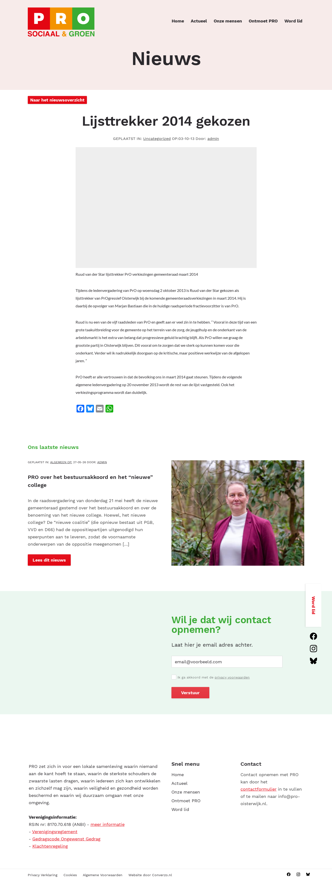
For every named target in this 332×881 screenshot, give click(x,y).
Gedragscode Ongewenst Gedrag (66, 838)
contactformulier (258, 789)
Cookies (70, 875)
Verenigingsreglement (55, 831)
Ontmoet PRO (263, 20)
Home (178, 20)
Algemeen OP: (61, 462)
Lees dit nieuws (49, 560)
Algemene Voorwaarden (102, 875)
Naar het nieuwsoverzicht (57, 99)
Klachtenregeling (50, 846)
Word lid (293, 20)
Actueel (199, 20)
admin (213, 138)
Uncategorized (157, 138)
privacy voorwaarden (232, 677)
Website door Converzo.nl (150, 875)
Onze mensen (228, 20)
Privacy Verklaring (42, 875)
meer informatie (108, 824)
